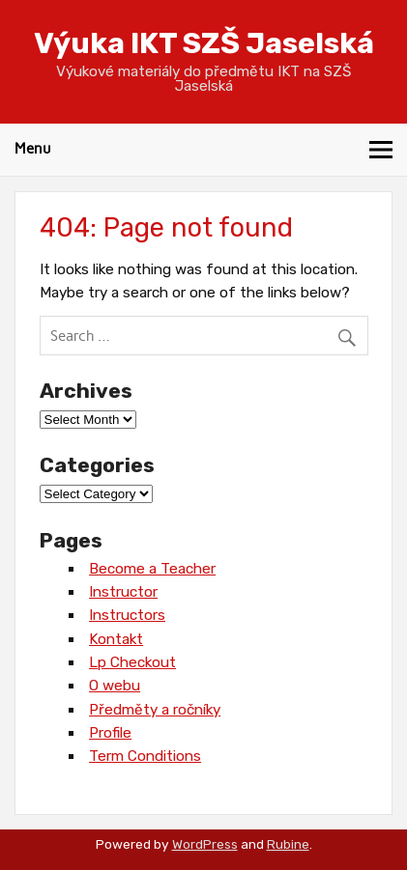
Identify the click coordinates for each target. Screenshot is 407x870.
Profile (110, 733)
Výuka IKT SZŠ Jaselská (204, 43)
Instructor (123, 592)
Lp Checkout (132, 662)
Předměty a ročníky (154, 709)
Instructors (127, 615)
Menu (33, 148)
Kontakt (116, 639)
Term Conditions (145, 756)
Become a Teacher (152, 568)
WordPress (205, 844)
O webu (114, 685)
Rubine (288, 844)
